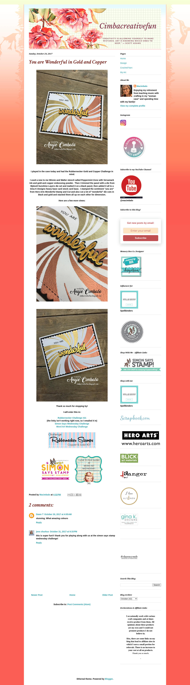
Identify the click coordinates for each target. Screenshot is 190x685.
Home (72, 595)
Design (123, 63)
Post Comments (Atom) (79, 604)
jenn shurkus (42, 531)
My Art (123, 72)
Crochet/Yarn (126, 68)
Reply (39, 522)
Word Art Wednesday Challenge (72, 426)
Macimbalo (142, 86)
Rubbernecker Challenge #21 (72, 418)
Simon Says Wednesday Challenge (72, 423)
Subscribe (140, 238)
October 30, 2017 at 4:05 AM (58, 514)
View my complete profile (132, 106)
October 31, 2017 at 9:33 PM (63, 531)
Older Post (107, 595)
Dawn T (39, 514)
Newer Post (36, 595)
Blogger (109, 679)
